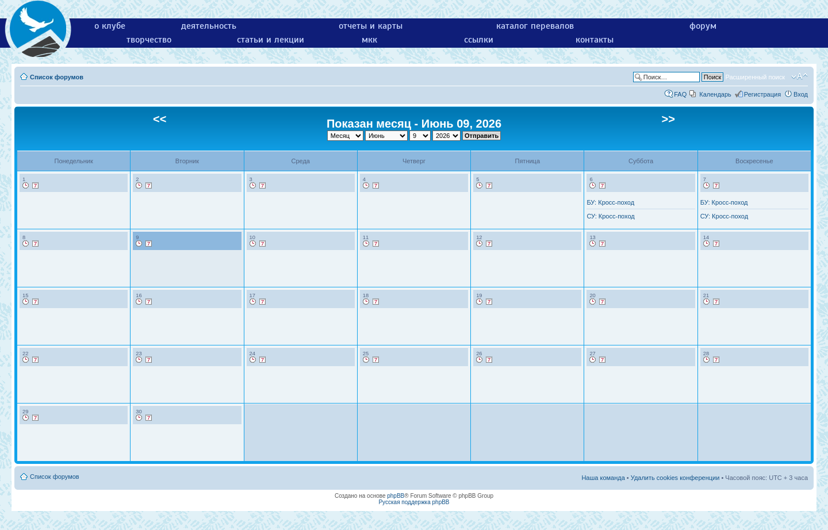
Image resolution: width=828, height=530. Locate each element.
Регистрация (762, 94)
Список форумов (56, 77)
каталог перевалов (535, 26)
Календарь (715, 94)
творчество (148, 39)
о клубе (109, 26)
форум (702, 26)
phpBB (395, 496)
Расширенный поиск (755, 77)
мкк (369, 39)
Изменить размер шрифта (799, 76)
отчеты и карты (370, 26)
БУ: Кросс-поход (610, 202)
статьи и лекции (270, 39)
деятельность (208, 26)
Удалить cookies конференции (675, 477)
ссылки (478, 39)
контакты (595, 39)
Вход (800, 94)
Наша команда (602, 477)
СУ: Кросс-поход (610, 216)
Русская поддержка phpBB (413, 502)
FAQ (680, 94)
